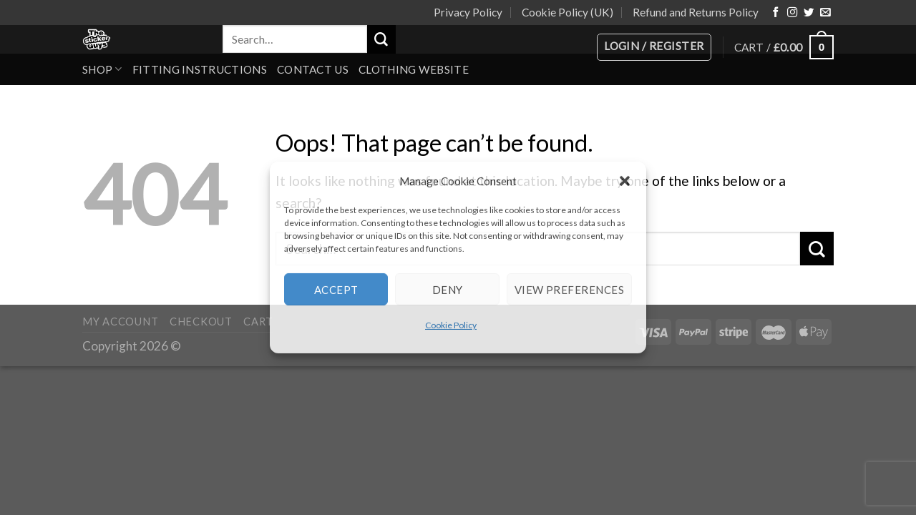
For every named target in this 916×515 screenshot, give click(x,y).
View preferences (569, 289)
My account (120, 321)
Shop (102, 69)
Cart (258, 321)
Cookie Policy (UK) (567, 12)
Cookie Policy (451, 325)
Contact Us (313, 69)
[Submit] (381, 39)
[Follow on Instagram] (792, 13)
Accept (336, 289)
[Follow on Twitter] (809, 13)
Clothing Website (414, 69)
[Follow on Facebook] (776, 13)
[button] (625, 181)
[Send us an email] (825, 13)
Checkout (201, 321)
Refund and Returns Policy (696, 12)
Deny (447, 289)
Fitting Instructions (199, 69)
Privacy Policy (468, 12)
